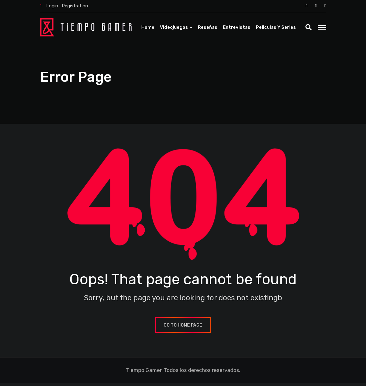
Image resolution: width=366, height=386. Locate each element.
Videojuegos (174, 27)
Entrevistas (236, 27)
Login (52, 6)
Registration (75, 6)
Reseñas (207, 27)
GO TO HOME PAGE (183, 328)
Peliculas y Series (276, 27)
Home (147, 27)
